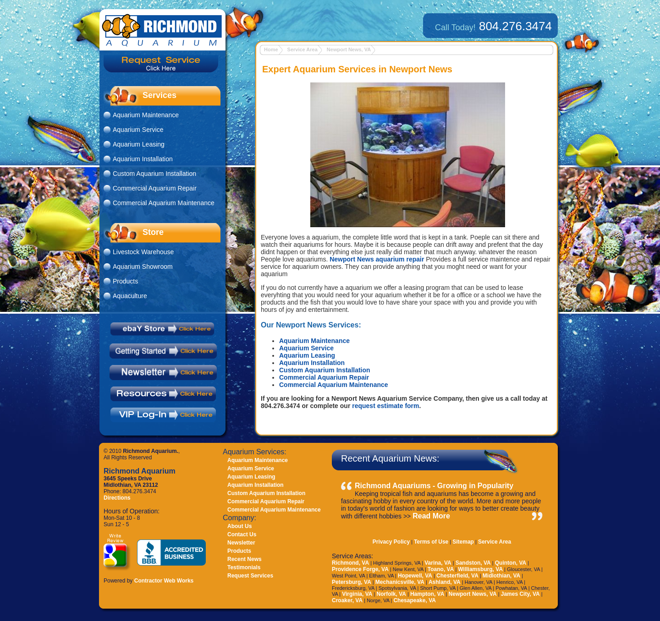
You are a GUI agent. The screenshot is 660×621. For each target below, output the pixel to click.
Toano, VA (441, 569)
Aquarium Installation (312, 362)
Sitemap (463, 542)
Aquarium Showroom (143, 266)
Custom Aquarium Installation (324, 370)
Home (271, 49)
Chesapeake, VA (414, 600)
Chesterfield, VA (457, 575)
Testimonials (243, 567)
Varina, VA (437, 563)
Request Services (250, 575)
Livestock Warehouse (143, 252)
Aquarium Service (306, 348)
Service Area (302, 49)
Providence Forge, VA (360, 569)
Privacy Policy (391, 542)
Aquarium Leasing (307, 355)
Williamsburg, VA (480, 569)
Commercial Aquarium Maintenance (333, 384)
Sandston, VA (473, 563)
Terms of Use (431, 542)
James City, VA (520, 594)
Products (125, 281)
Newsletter (241, 542)
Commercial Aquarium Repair (324, 377)
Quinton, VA (510, 563)
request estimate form (385, 405)
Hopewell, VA (415, 575)
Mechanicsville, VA (399, 582)
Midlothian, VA (501, 575)
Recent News (244, 559)
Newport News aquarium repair (377, 259)
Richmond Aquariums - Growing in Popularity (434, 486)
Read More (431, 516)
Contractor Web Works (164, 580)
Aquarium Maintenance (314, 340)
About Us (239, 526)
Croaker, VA (347, 600)
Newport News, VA (349, 49)
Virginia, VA (357, 594)
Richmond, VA (350, 563)
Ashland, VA (445, 582)
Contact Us (241, 534)
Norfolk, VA (391, 594)
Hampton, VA (427, 594)
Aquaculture (130, 296)
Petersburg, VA (351, 582)
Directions (117, 498)
